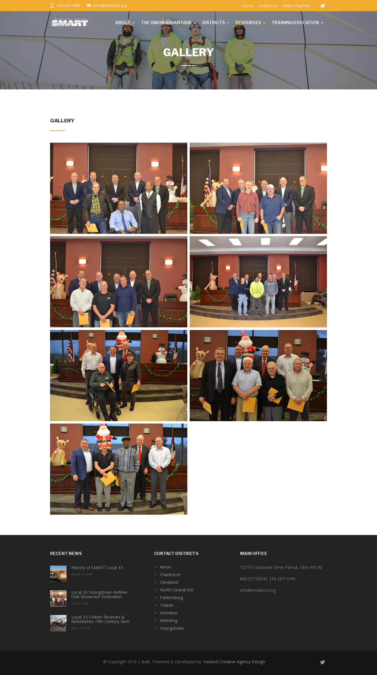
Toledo (166, 605)
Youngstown (172, 628)
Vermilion (169, 613)
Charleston (170, 574)
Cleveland (169, 582)
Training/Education (298, 22)
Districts (216, 22)
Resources (250, 22)
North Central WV (176, 590)
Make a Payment (296, 5)
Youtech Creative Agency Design (234, 661)
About (125, 22)
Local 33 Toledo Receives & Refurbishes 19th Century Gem (100, 619)
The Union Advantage (169, 22)
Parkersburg (171, 597)
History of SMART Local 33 (97, 567)
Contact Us (268, 5)
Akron (165, 567)
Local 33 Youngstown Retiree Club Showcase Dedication (99, 594)
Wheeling (168, 620)
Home (247, 5)
